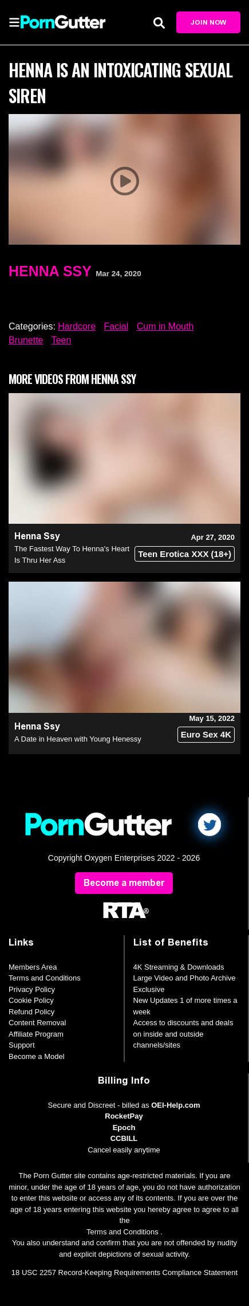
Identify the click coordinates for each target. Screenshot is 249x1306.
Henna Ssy (50, 271)
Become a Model (37, 1056)
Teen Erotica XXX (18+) (184, 554)
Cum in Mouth (165, 326)
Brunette (26, 340)
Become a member (124, 882)
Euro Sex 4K (206, 734)
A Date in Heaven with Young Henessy (77, 739)
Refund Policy (31, 1011)
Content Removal (37, 1022)
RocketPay (124, 1116)
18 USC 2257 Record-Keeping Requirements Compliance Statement (124, 1272)
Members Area (33, 967)
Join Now (208, 22)
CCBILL (124, 1138)
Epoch (124, 1127)
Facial (116, 326)
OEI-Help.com (175, 1105)
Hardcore (77, 326)
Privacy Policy (32, 989)
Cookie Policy (31, 1000)
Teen (62, 340)
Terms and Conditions (45, 978)
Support (22, 1045)
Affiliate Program (36, 1034)
